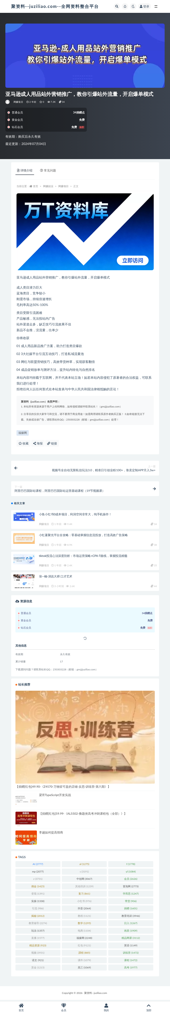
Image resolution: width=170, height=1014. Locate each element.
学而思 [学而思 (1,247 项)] (130, 895)
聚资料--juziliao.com (95, 994)
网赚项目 (18, 101)
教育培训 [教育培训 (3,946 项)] (131, 917)
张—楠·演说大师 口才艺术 (55, 578)
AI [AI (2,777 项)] (38, 865)
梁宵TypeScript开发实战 (55, 796)
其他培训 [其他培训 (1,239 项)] (84, 887)
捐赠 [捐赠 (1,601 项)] (130, 909)
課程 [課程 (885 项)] (84, 954)
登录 (144, 6)
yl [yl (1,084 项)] (131, 872)
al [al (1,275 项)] (84, 865)
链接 (52, 443)
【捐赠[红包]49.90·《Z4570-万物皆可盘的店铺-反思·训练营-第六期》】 (63, 788)
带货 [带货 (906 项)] (131, 902)
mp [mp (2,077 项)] (38, 872)
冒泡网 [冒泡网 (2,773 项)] (130, 887)
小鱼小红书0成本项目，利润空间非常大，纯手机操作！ (75, 515)
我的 (106, 1008)
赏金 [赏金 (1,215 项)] (37, 969)
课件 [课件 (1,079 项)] (84, 961)
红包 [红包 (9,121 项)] (84, 946)
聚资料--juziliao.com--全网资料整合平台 (55, 6)
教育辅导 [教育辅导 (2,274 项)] (38, 924)
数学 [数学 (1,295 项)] (84, 924)
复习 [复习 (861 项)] (84, 895)
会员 (63, 1008)
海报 (38, 443)
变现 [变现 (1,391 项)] (37, 895)
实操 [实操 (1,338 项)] (37, 902)
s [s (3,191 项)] (84, 872)
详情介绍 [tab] (24, 170)
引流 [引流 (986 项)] (38, 909)
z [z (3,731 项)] (37, 880)
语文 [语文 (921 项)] (38, 961)
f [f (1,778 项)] (130, 865)
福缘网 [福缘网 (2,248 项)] (84, 939)
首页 (35, 186)
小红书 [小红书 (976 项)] (84, 902)
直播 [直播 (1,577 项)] (37, 939)
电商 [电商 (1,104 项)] (84, 931)
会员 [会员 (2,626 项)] (130, 880)
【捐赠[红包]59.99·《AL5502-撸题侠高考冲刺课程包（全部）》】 (83, 815)
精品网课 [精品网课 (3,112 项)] (131, 939)
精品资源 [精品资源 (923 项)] (37, 946)
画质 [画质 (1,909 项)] (130, 931)
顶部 (149, 1008)
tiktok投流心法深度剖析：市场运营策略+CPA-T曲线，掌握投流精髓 (83, 557)
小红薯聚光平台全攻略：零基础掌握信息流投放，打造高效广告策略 (83, 536)
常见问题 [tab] (48, 170)
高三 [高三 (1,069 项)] (84, 969)
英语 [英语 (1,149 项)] (130, 946)
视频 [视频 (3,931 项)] (37, 954)
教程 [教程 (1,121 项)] (84, 917)
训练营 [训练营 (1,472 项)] (130, 954)
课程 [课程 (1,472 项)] (130, 961)
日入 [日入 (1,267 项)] (130, 924)
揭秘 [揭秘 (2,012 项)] (37, 917)
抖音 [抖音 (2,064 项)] (84, 909)
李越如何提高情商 (51, 833)
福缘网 (22, 432)
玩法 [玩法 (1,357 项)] (37, 931)
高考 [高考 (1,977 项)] (130, 969)
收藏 (23, 443)
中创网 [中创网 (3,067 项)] (84, 880)
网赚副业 (48, 186)
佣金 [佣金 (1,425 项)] (37, 887)
